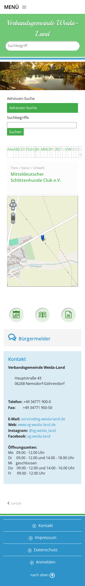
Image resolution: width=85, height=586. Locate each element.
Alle (10, 149)
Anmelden (45, 562)
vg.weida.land (38, 436)
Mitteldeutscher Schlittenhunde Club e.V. (36, 177)
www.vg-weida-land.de (37, 424)
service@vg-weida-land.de (43, 418)
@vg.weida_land (42, 430)
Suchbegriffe (18, 117)
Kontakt (45, 525)
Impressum (45, 537)
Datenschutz (45, 549)
